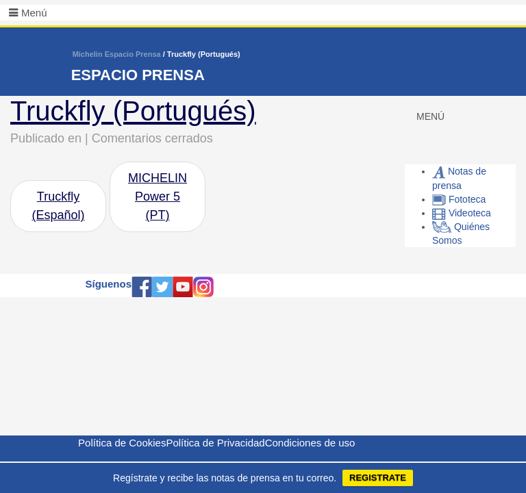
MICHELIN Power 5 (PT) (157, 196)
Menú (34, 12)
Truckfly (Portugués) (133, 111)
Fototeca (459, 199)
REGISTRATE (377, 477)
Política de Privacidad (215, 442)
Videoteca (461, 212)
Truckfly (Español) (58, 206)
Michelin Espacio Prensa (117, 54)
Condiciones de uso (310, 442)
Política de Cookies (122, 442)
